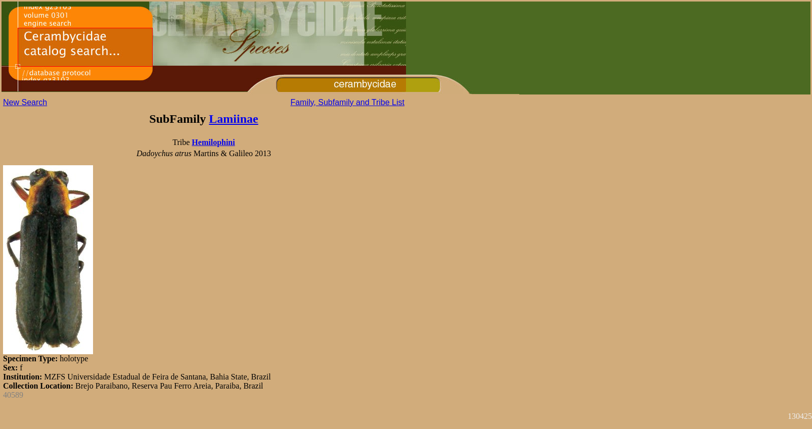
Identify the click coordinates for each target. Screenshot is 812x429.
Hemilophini (213, 142)
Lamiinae (233, 118)
